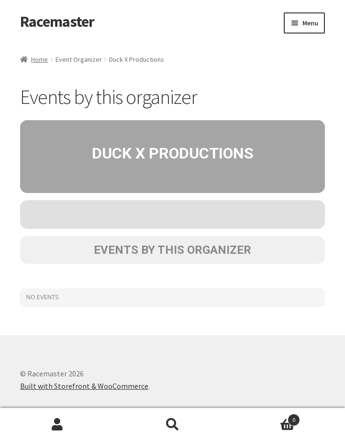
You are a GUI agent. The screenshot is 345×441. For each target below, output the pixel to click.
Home (39, 59)
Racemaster (57, 21)
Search (172, 424)
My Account (57, 424)
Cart (265, 417)
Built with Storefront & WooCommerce (84, 386)
